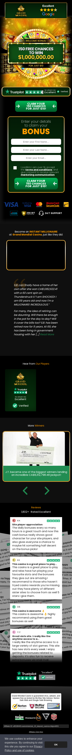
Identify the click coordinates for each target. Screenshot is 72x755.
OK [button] (56, 744)
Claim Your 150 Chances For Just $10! (36, 183)
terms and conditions (38, 169)
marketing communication (38, 174)
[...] (45, 334)
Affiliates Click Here (36, 732)
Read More (47, 334)
